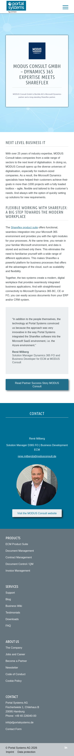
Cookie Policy (14, 680)
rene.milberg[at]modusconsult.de (37, 456)
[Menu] (63, 6)
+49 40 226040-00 (25, 715)
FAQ (8, 625)
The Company (14, 647)
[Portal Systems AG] (31, 6)
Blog (8, 599)
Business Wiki (14, 606)
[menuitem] (63, 6)
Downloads (12, 619)
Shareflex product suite (24, 227)
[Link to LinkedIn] (65, 747)
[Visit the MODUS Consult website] (37, 513)
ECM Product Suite (17, 544)
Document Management (20, 550)
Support (10, 592)
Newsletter (12, 667)
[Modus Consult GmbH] (37, 51)
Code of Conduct (15, 674)
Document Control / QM (19, 564)
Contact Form (14, 729)
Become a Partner (16, 661)
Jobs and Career (15, 654)
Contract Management (19, 557)
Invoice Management (18, 570)
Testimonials (13, 612)
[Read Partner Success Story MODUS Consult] (37, 384)
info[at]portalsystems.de (20, 722)
